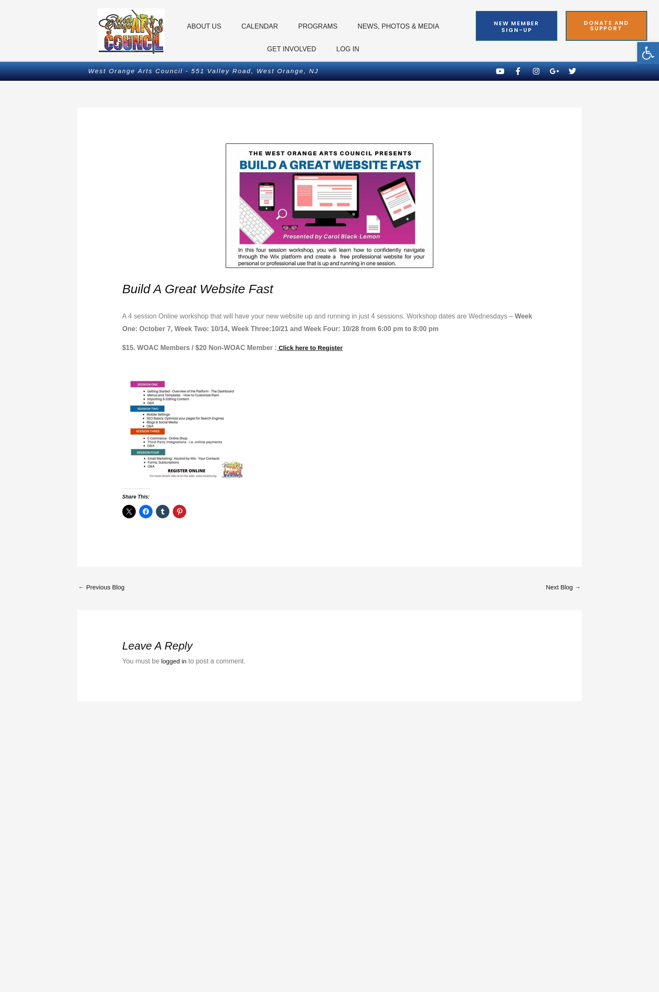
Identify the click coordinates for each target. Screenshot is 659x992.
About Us (204, 26)
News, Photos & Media (398, 26)
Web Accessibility (543, 950)
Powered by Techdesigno (531, 972)
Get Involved (291, 49)
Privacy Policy (105, 950)
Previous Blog (103, 587)
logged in (175, 662)
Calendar (259, 26)
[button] (648, 53)
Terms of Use (319, 950)
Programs (317, 26)
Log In (347, 49)
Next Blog (562, 587)
